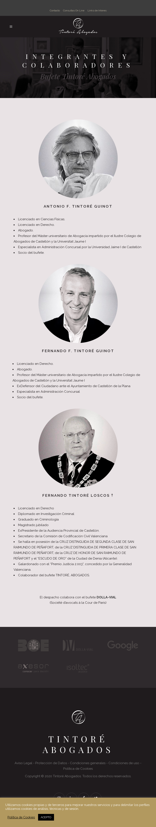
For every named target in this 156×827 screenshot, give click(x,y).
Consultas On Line (73, 10)
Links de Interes (97, 10)
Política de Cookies (21, 817)
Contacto (55, 10)
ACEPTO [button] (46, 817)
